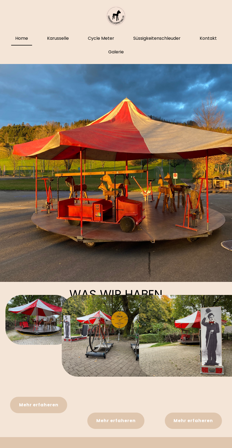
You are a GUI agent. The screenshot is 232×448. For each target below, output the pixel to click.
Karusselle (58, 38)
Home (21, 38)
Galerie (116, 52)
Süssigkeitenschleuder (157, 38)
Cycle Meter (101, 38)
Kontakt (208, 38)
